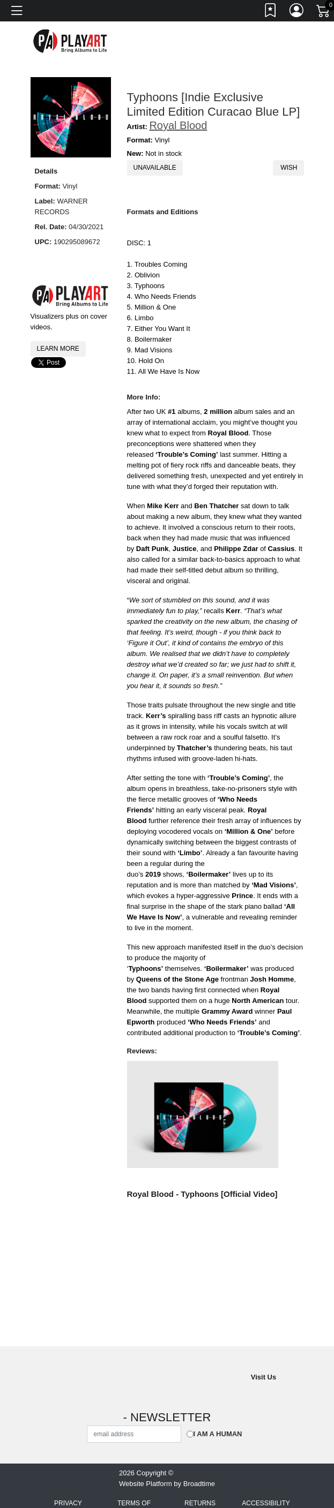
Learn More (58, 348)
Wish (288, 167)
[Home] (71, 41)
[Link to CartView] (323, 10)
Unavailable (154, 167)
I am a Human (218, 1434)
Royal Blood (178, 125)
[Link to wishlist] (270, 12)
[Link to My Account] (297, 12)
